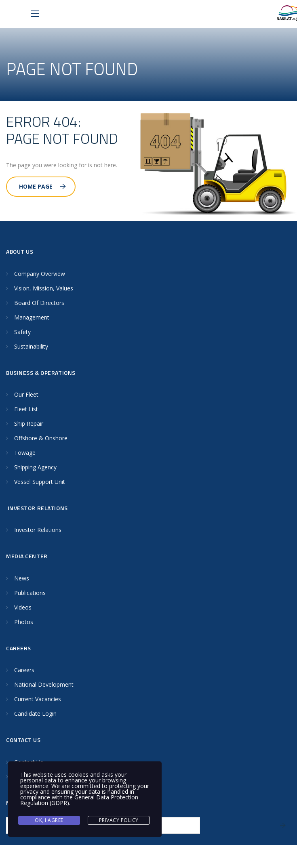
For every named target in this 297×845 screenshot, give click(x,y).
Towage (25, 452)
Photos (23, 622)
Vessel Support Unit (39, 482)
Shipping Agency (35, 467)
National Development (44, 684)
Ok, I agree (49, 820)
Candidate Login (35, 713)
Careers (24, 670)
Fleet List (26, 409)
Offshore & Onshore (40, 438)
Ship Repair (28, 423)
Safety (22, 332)
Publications (30, 593)
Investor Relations (37, 530)
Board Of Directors (39, 303)
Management (31, 317)
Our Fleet (26, 394)
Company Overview (39, 273)
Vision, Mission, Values (43, 288)
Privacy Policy (119, 820)
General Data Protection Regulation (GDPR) (79, 800)
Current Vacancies (37, 699)
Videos (23, 607)
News (21, 578)
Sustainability (31, 346)
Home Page (42, 186)
